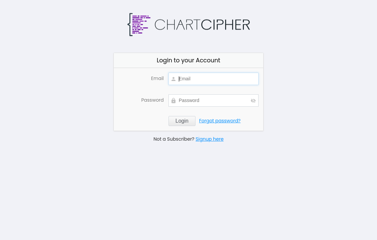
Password (152, 100)
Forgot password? (220, 120)
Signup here (210, 139)
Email (157, 78)
